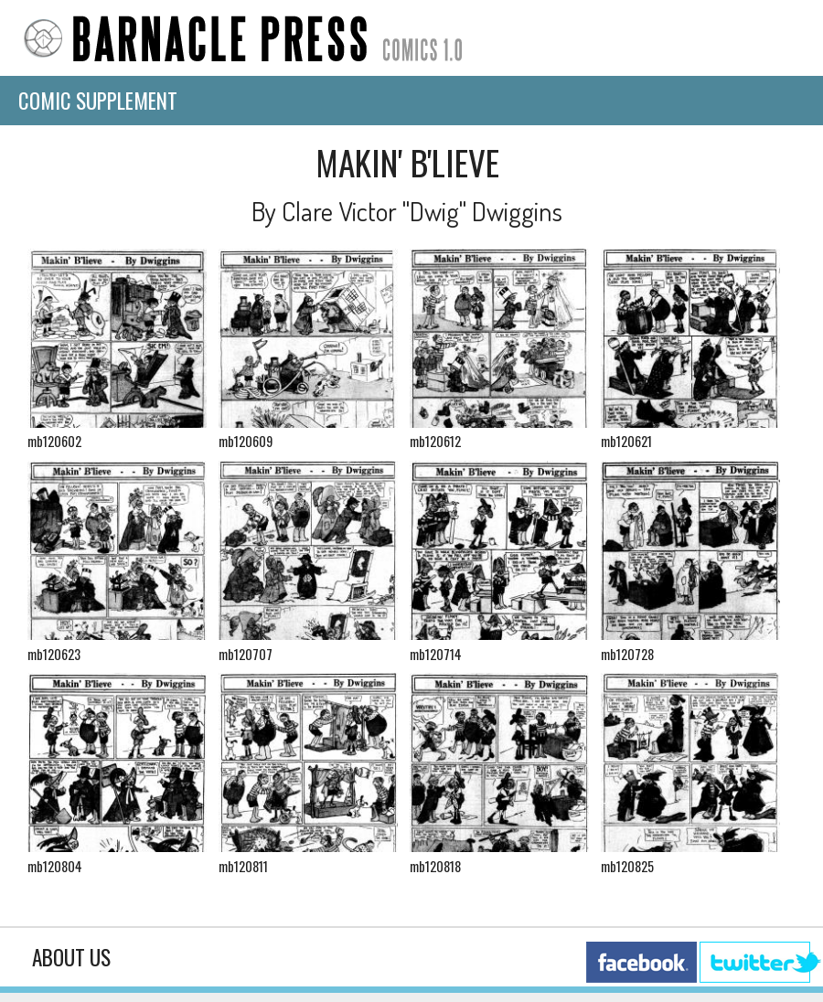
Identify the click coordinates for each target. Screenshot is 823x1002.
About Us (71, 957)
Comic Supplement (97, 100)
